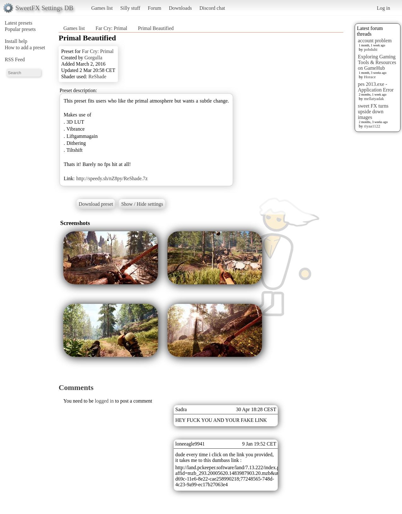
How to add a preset (25, 47)
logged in (104, 401)
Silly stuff (130, 8)
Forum (154, 8)
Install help (16, 41)
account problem (375, 40)
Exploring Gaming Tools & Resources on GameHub (377, 62)
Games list (102, 8)
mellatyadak (374, 98)
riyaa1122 (372, 126)
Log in (383, 8)
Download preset (96, 204)
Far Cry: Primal (111, 28)
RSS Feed (15, 59)
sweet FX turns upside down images (373, 111)
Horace (370, 76)
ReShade (97, 76)
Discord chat (212, 8)
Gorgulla (93, 57)
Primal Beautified (155, 28)
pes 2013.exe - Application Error (375, 86)
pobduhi (370, 49)
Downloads (180, 8)
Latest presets (18, 23)
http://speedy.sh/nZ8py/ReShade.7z (112, 178)
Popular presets (20, 29)
